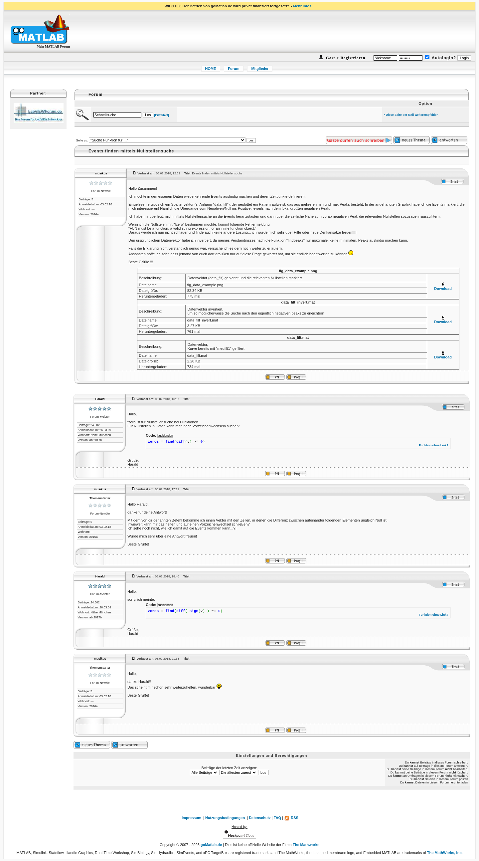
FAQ (277, 818)
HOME (210, 69)
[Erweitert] (161, 115)
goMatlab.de (211, 845)
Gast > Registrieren (345, 58)
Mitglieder (259, 69)
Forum (233, 69)
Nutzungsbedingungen (225, 818)
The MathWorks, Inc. (445, 853)
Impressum (191, 818)
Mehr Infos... (304, 6)
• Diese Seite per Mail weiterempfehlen (411, 114)
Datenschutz (259, 818)
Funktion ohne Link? (433, 445)
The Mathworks (306, 845)
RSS (291, 818)
